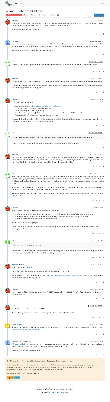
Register (10, 378)
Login (17, 378)
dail (13, 62)
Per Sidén (15, 341)
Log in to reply (99, 15)
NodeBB (53, 392)
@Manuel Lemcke (25, 341)
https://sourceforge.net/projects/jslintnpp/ (25, 329)
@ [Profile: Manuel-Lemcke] (18, 344)
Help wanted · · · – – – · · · (13, 15)
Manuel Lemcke (16, 324)
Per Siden (15, 20)
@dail (21, 264)
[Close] (102, 361)
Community (19, 3)
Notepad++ (62, 389)
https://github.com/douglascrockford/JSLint (68, 275)
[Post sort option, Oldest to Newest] (90, 15)
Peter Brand (15, 41)
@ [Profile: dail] (31, 267)
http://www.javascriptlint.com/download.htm (46, 106)
